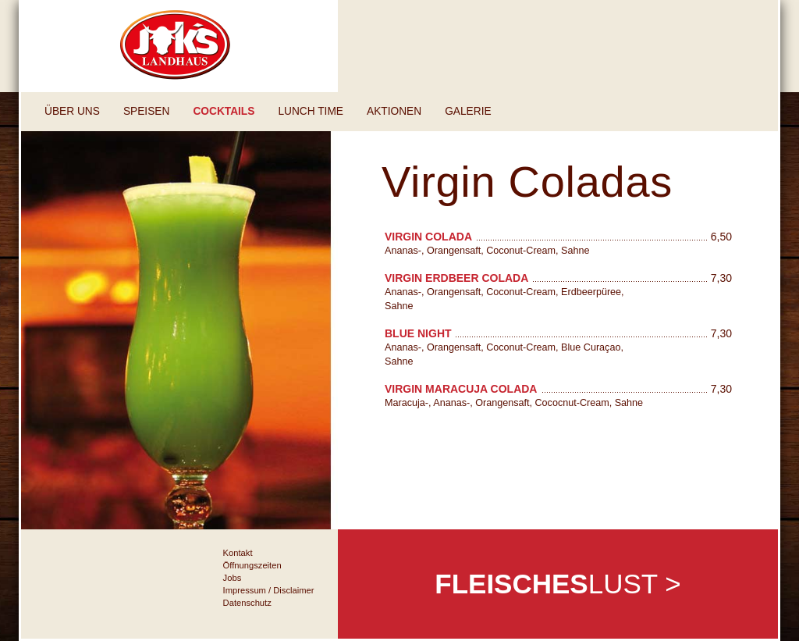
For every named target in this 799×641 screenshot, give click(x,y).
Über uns (72, 111)
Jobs (232, 577)
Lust (557, 583)
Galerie (468, 111)
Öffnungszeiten (252, 565)
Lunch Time (310, 111)
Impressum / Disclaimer (268, 590)
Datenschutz (247, 602)
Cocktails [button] (223, 111)
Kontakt (238, 552)
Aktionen (394, 111)
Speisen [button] (146, 111)
